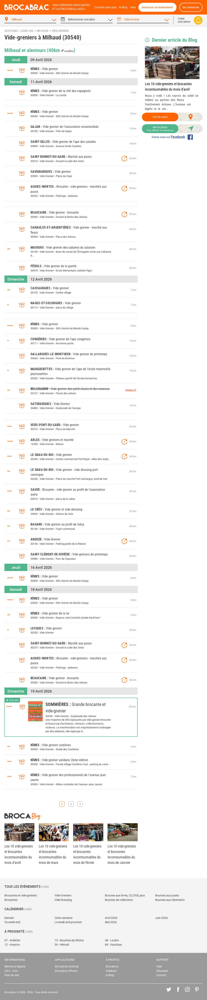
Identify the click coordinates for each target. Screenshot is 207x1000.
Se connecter (191, 7)
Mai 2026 (111, 922)
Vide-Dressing (63, 900)
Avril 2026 (111, 918)
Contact (161, 975)
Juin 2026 (161, 918)
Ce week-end (12, 922)
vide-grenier (60, 31)
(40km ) (61, 50)
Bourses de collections (119, 900)
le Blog (123, 7)
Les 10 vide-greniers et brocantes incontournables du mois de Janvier (122, 854)
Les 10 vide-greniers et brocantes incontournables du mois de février (87, 854)
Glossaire (162, 971)
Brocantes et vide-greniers (20, 895)
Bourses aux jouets (167, 895)
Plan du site (11, 975)
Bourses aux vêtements (170, 900)
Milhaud (42, 31)
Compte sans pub (105, 7)
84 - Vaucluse (113, 944)
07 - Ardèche (12, 940)
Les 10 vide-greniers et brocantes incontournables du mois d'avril (168, 86)
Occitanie (11, 31)
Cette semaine (63, 918)
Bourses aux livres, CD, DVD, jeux (125, 895)
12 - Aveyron (12, 944)
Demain (9, 918)
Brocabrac (112, 966)
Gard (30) (27, 31)
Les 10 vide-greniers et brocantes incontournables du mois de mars (53, 854)
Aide (133, 7)
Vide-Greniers (63, 895)
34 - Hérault (62, 944)
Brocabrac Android (67, 966)
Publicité (111, 971)
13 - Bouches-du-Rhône (69, 940)
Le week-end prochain (68, 922)
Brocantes (10, 900)
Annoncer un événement (157, 7)
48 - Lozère (112, 940)
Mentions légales (14, 966)
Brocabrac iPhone (66, 971)
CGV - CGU (11, 971)
